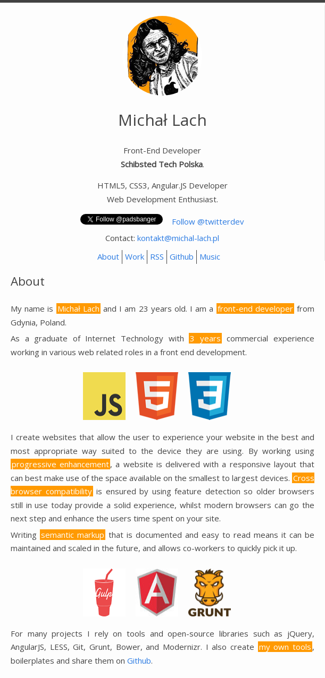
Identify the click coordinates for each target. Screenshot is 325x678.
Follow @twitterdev (208, 221)
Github (182, 256)
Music (209, 256)
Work (134, 256)
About (108, 256)
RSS (157, 256)
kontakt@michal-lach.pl (178, 238)
